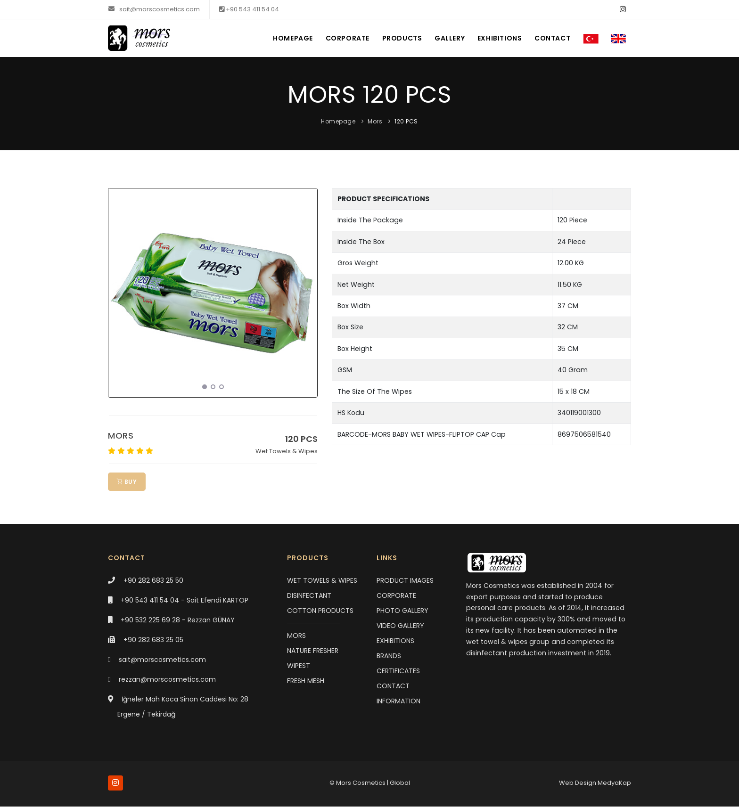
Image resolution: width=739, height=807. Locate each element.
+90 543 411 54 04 (249, 9)
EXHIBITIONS (494, 38)
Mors (375, 121)
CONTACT (549, 38)
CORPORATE (337, 38)
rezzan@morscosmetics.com (167, 679)
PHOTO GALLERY (402, 610)
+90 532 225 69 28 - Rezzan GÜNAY (178, 620)
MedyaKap (614, 783)
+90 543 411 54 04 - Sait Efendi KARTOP (184, 600)
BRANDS (389, 655)
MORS (120, 435)
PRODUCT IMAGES (405, 580)
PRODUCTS (393, 38)
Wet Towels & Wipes (286, 451)
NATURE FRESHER (312, 650)
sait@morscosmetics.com (154, 9)
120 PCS (406, 121)
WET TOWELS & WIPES (322, 580)
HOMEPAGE (281, 38)
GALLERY (442, 38)
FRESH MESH (305, 680)
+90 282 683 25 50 (153, 580)
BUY (127, 482)
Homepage (338, 121)
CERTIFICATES (398, 671)
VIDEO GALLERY (400, 625)
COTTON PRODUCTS (320, 610)
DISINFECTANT (309, 595)
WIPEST (298, 665)
